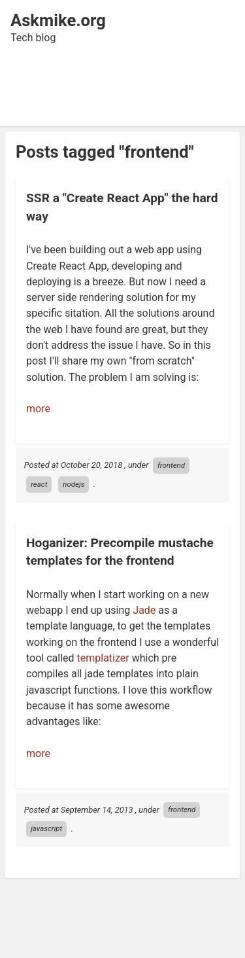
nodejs (73, 484)
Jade (144, 610)
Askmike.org (58, 20)
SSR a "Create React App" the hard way (122, 206)
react (39, 484)
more (38, 408)
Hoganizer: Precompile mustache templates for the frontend (120, 551)
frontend (171, 465)
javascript (46, 828)
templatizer (103, 658)
